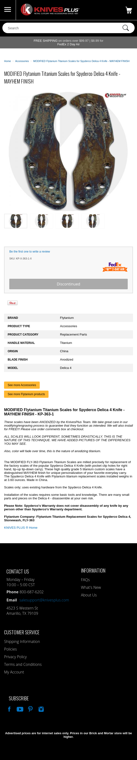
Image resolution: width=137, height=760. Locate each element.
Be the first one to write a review (29, 251)
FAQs (85, 579)
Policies (10, 649)
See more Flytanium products (26, 394)
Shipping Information (22, 641)
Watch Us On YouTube (19, 708)
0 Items (128, 10)
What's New (91, 587)
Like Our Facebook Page (9, 708)
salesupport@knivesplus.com (44, 600)
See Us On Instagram (40, 708)
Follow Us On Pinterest (30, 708)
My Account (14, 672)
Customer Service (21, 632)
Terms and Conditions (23, 664)
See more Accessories (22, 385)
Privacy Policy (15, 656)
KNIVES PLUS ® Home (20, 527)
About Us (89, 595)
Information (93, 570)
